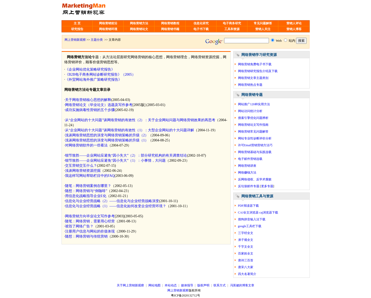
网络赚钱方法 (247, 172)
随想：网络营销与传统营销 (86, 236)
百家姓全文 (245, 253)
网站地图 (154, 285)
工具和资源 (232, 29)
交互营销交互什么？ (81, 165)
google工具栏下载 (250, 226)
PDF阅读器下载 (248, 205)
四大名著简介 (247, 274)
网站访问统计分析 (250, 111)
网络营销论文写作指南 (253, 124)
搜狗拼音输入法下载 (251, 219)
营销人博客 (294, 29)
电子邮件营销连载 (250, 159)
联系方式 (219, 285)
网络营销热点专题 (250, 85)
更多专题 (267, 186)
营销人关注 (262, 29)
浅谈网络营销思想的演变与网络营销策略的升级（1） (106, 140)
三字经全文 (245, 233)
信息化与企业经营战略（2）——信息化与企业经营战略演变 (112, 201)
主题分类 (97, 39)
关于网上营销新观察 (130, 285)
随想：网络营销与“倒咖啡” (86, 191)
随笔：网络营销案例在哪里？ (88, 186)
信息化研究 (201, 23)
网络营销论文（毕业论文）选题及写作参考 (98, 105)
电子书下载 (201, 29)
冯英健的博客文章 (242, 285)
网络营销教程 (170, 23)
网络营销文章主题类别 (253, 78)
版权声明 (203, 285)
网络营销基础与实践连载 (254, 152)
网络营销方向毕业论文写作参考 (90, 216)
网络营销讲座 (247, 165)
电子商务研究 (232, 23)
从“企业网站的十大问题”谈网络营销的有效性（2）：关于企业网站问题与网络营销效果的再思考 (140, 120)
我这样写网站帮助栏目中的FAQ (89, 176)
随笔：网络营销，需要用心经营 (90, 221)
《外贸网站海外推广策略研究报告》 (93, 79)
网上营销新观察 (75, 39)
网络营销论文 (139, 29)
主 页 (77, 23)
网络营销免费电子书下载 (254, 64)
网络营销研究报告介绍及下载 (258, 71)
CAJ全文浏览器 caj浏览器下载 (258, 212)
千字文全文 (245, 246)
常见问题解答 (263, 23)
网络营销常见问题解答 (253, 131)
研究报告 (77, 29)
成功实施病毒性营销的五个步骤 (90, 110)
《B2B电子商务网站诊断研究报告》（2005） (100, 74)
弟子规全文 (245, 240)
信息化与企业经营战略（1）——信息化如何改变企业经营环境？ (115, 206)
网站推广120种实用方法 (254, 104)
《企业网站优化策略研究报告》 (90, 69)
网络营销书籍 (170, 29)
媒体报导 (187, 285)
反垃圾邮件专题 (248, 186)
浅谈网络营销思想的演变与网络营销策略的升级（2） (106, 135)
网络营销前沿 (108, 23)
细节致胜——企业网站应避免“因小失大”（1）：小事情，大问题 (115, 160)
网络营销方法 (139, 23)
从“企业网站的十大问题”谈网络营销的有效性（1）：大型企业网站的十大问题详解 (129, 130)
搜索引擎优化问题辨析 (253, 118)
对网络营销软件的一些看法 (86, 145)
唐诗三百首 (245, 260)
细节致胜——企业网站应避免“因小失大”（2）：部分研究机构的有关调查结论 (126, 155)
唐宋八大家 (245, 267)
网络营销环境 (108, 29)
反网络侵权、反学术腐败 (254, 179)
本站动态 (171, 285)
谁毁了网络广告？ (79, 226)
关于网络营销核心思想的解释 (88, 100)
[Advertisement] (190, 10)
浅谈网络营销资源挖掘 (83, 171)
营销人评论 (294, 23)
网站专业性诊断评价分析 (254, 138)
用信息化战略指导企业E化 (85, 196)
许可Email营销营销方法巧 (255, 145)
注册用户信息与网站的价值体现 (90, 231)
